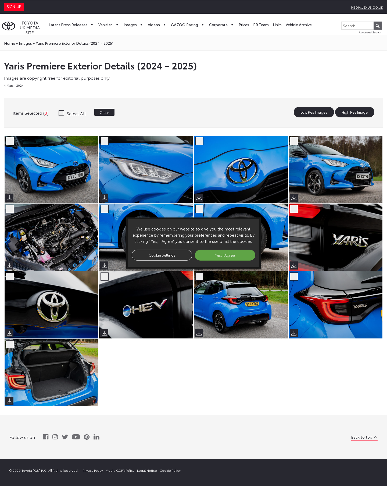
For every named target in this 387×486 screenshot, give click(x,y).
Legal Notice (147, 470)
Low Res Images (313, 112)
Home (9, 43)
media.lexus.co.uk (367, 7)
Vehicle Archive (299, 24)
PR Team (261, 24)
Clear (104, 112)
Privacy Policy (93, 470)
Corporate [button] (222, 24)
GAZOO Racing (188, 24)
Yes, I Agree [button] (225, 255)
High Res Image (355, 112)
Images (134, 24)
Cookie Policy (170, 470)
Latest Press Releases (71, 24)
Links (277, 24)
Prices (244, 24)
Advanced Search (370, 32)
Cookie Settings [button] (162, 255)
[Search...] (361, 26)
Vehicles (109, 24)
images (25, 43)
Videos (157, 24)
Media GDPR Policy (120, 470)
